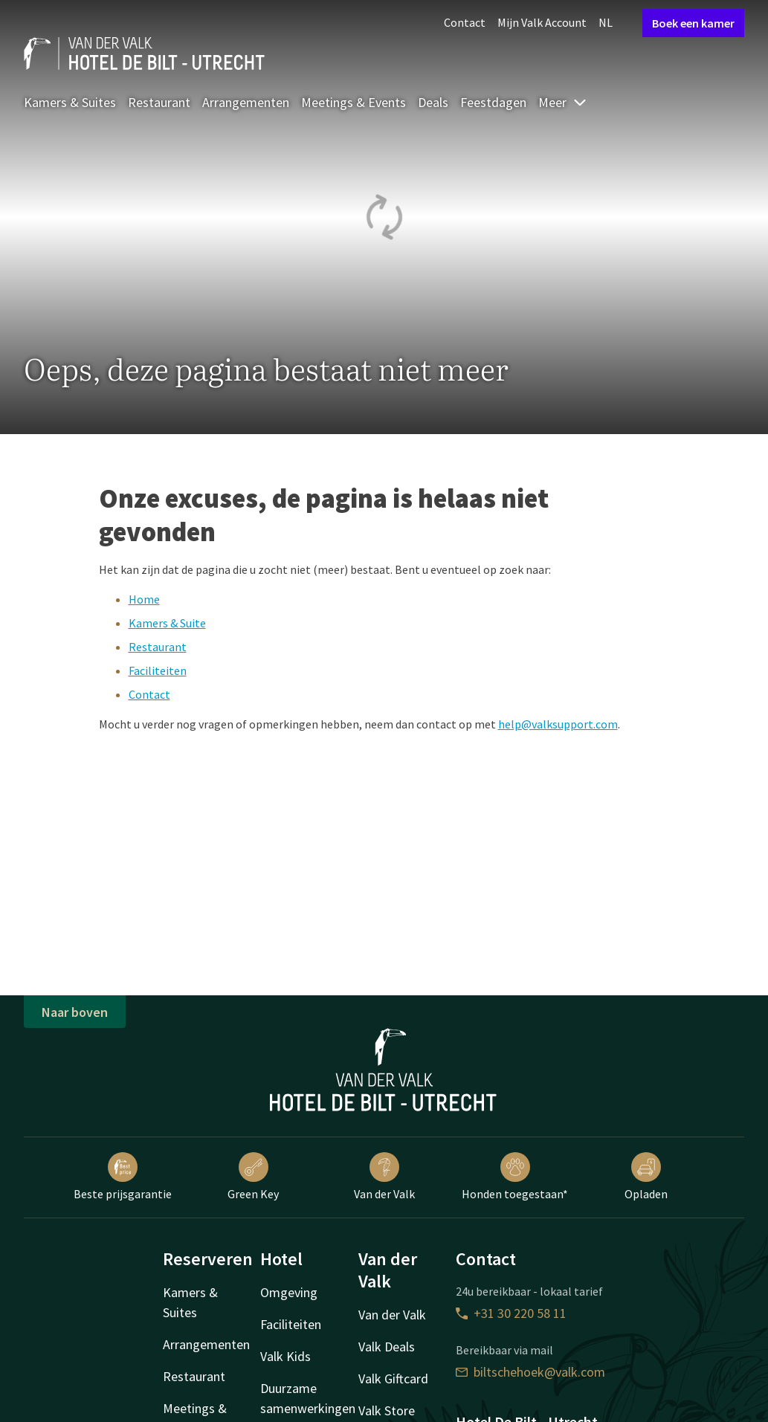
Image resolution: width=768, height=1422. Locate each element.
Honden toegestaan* (515, 1176)
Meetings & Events (353, 102)
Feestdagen (493, 102)
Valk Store (386, 1410)
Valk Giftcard (393, 1378)
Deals (433, 102)
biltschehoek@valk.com (530, 1371)
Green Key (253, 1176)
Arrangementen (245, 102)
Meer (562, 102)
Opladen (646, 1176)
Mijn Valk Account (542, 22)
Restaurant (159, 102)
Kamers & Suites (70, 102)
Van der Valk (384, 1176)
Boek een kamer (693, 23)
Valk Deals (386, 1346)
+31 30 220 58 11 (511, 1313)
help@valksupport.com (558, 724)
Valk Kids (285, 1356)
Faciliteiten (158, 670)
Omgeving (288, 1292)
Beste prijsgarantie (123, 1176)
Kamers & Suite (167, 622)
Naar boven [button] (75, 1012)
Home (144, 599)
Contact (464, 22)
